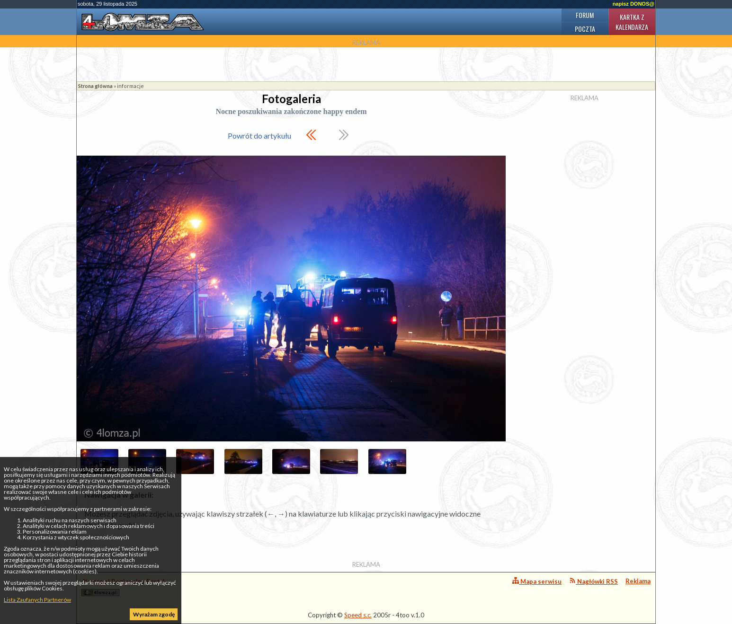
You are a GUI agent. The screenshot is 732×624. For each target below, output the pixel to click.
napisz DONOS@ (633, 4)
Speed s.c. (358, 615)
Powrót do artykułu (259, 135)
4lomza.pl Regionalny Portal (123, 587)
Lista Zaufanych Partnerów (37, 599)
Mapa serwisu (537, 581)
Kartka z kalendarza (632, 22)
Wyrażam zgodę (154, 614)
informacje (130, 86)
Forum (585, 15)
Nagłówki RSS (593, 581)
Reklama (638, 581)
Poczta (585, 29)
